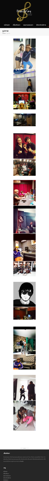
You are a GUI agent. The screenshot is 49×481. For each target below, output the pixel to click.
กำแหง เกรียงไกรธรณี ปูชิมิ (12, 464)
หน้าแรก (5, 441)
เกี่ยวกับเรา (6, 443)
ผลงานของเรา (7, 445)
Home (4, 33)
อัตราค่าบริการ (7, 447)
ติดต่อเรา (5, 449)
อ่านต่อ (21, 430)
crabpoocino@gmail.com (12, 462)
